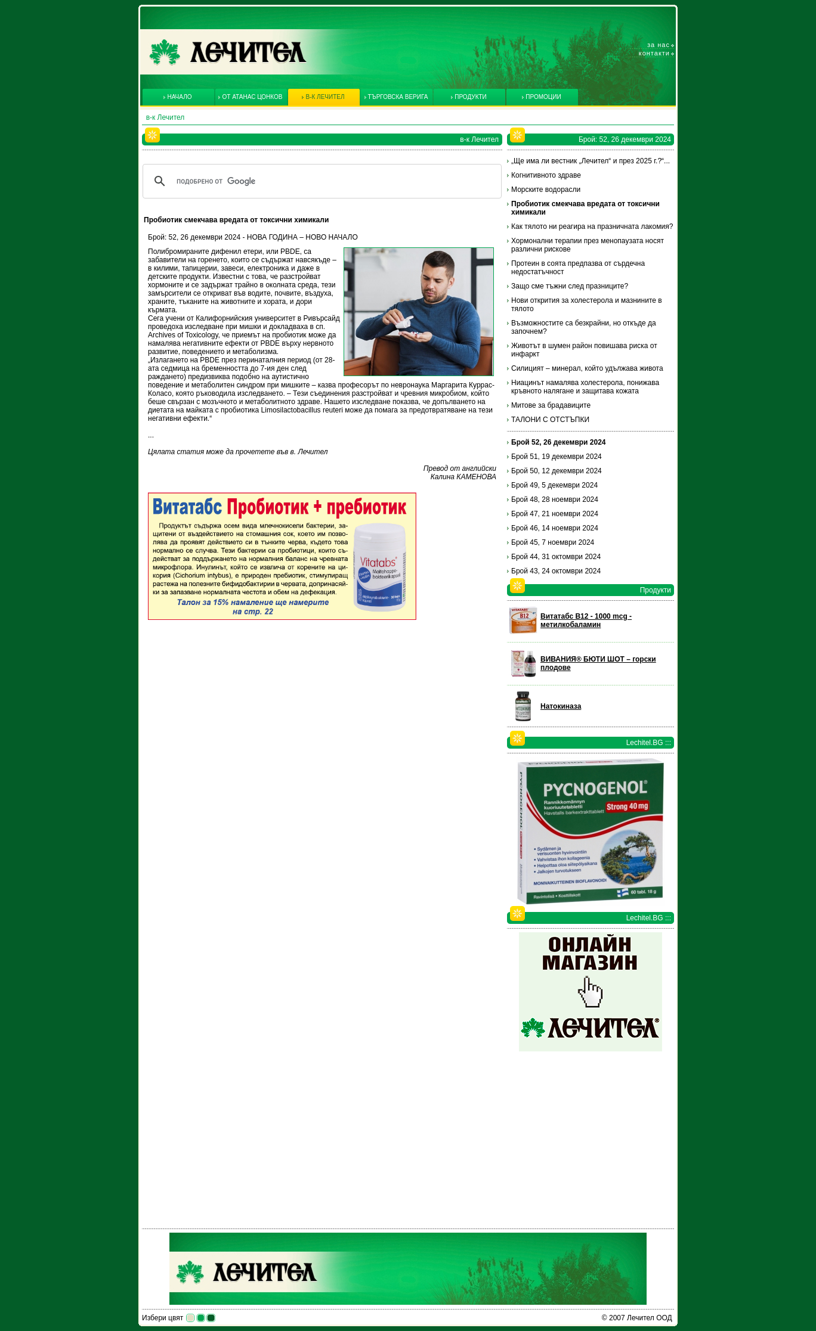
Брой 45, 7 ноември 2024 (552, 542)
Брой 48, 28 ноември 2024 (554, 499)
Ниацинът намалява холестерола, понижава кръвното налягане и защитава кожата (585, 386)
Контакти (654, 53)
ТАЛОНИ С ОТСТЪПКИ (550, 419)
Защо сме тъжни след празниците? (569, 286)
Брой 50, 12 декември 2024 (556, 471)
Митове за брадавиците (551, 405)
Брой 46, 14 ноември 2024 (554, 528)
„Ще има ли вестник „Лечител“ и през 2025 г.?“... (590, 161)
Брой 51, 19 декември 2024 (556, 456)
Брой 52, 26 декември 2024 (558, 442)
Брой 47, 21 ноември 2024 (554, 514)
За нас (658, 44)
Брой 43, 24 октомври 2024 (556, 571)
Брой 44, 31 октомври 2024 (556, 557)
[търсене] (320, 181)
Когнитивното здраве (546, 175)
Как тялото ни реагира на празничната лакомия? (592, 226)
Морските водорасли (545, 189)
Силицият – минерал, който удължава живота (587, 368)
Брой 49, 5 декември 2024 (554, 485)
